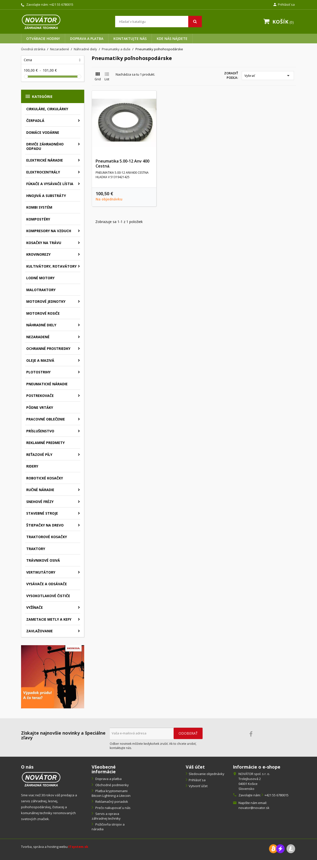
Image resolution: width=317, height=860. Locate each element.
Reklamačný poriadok (111, 801)
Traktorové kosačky (46, 536)
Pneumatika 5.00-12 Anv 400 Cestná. (122, 163)
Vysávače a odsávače (46, 584)
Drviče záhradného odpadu (45, 146)
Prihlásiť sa (197, 780)
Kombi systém (39, 207)
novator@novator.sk (253, 807)
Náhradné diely (41, 325)
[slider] (26, 77)
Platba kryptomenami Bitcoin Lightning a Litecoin (111, 793)
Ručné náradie (40, 489)
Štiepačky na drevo (45, 525)
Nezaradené (38, 336)
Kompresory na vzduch (48, 230)
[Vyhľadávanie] (158, 21)
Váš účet (195, 767)
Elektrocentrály (43, 172)
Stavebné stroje (42, 513)
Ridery (32, 466)
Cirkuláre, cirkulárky (47, 109)
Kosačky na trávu (43, 242)
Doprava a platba (86, 38)
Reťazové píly (39, 454)
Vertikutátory (40, 572)
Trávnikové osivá (43, 560)
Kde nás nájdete (172, 38)
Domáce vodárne (42, 132)
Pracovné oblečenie (45, 419)
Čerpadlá (35, 120)
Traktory (35, 548)
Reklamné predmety (45, 442)
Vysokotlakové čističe (48, 595)
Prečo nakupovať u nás (113, 807)
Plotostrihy (38, 372)
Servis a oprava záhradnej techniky (106, 816)
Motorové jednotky (45, 301)
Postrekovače (40, 395)
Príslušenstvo (40, 431)
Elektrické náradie (44, 160)
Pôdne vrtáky (39, 407)
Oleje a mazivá (40, 360)
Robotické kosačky (44, 478)
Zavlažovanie (39, 631)
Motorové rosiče (43, 313)
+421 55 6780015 (61, 4)
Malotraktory (40, 289)
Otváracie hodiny (43, 38)
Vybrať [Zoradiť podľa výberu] (267, 76)
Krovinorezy (38, 254)
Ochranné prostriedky (48, 348)
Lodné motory (40, 278)
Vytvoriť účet (198, 786)
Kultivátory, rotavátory (51, 266)
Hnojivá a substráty (46, 195)
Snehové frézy (39, 501)
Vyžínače (34, 607)
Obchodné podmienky (112, 785)
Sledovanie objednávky (206, 774)
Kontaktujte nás (130, 38)
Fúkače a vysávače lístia (49, 183)
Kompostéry (38, 219)
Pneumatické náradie (47, 384)
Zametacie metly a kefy (48, 619)
